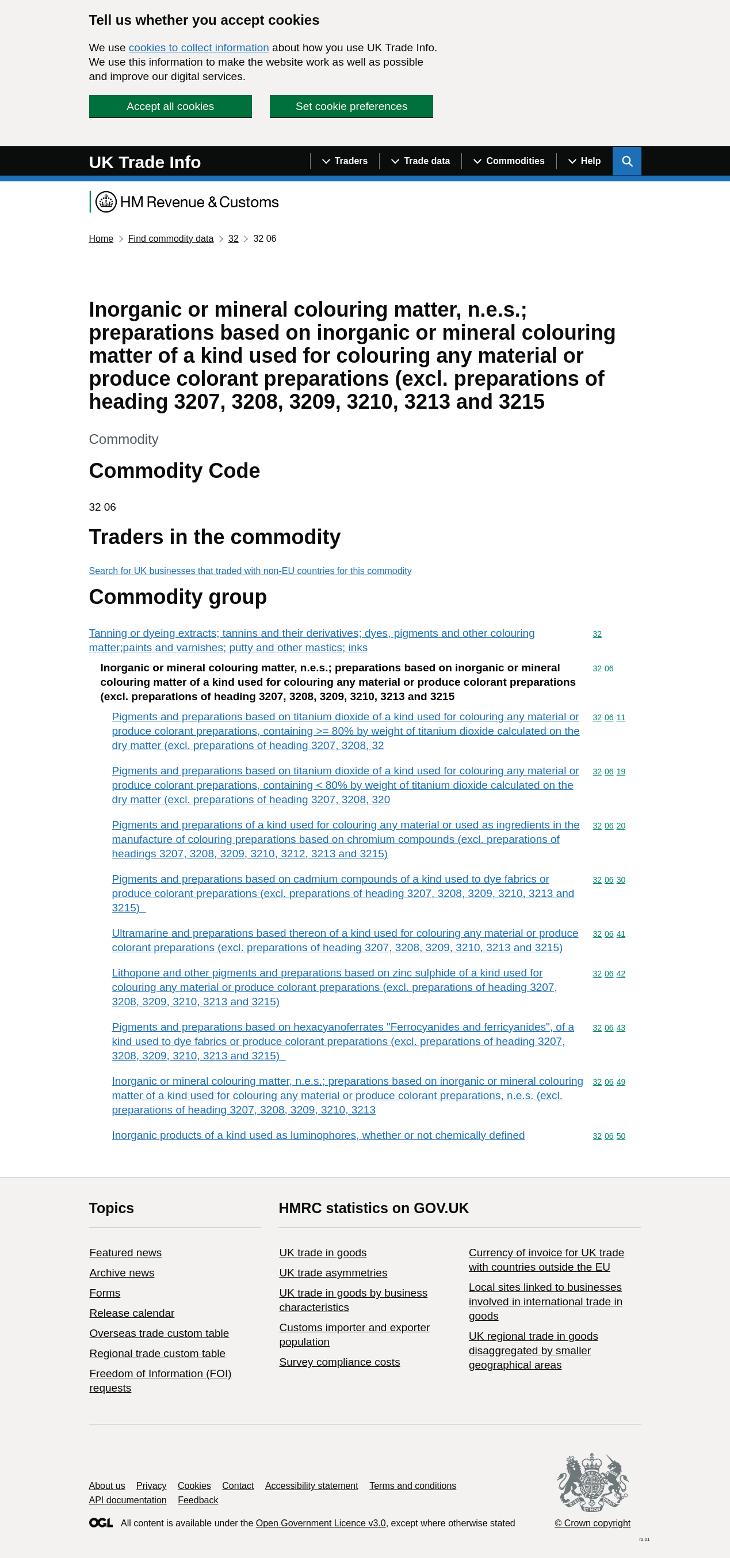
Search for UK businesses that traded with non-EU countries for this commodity (250, 571)
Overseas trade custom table (160, 1333)
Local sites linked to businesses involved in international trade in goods (545, 1301)
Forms (105, 1293)
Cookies (194, 1486)
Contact (238, 1486)
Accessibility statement (311, 1486)
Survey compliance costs (339, 1362)
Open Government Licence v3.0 (321, 1523)
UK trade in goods (322, 1253)
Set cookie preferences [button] (351, 106)
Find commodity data (171, 239)
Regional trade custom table (158, 1353)
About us (107, 1486)
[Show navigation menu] (345, 161)
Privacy (151, 1486)
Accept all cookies (170, 106)
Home (101, 239)
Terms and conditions (412, 1486)
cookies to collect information (199, 47)
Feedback (198, 1500)
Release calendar (132, 1313)
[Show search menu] (627, 161)
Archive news (122, 1273)
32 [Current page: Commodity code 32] (233, 239)
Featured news (126, 1253)
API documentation (128, 1500)
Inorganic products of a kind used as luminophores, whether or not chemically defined (318, 1135)
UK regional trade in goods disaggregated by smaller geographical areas (533, 1350)
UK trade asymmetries (333, 1273)
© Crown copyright (592, 1523)
